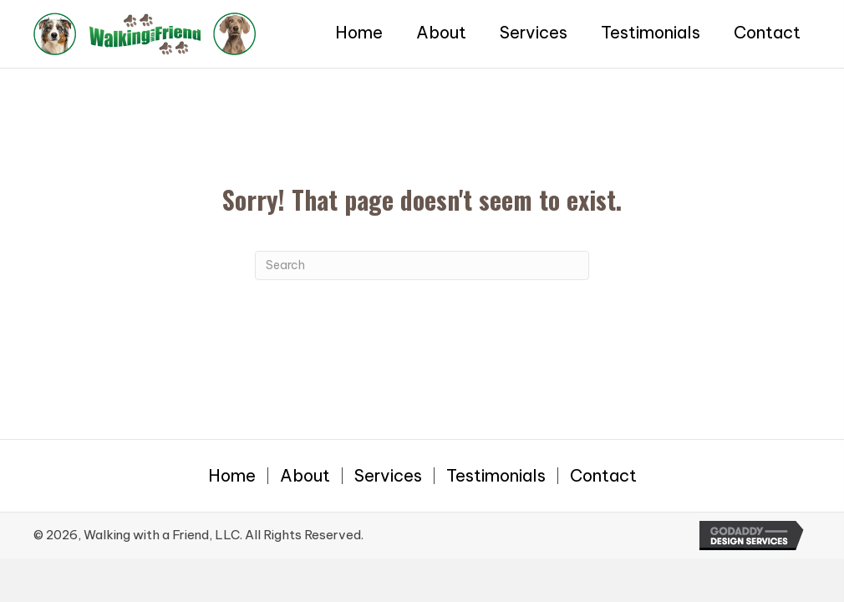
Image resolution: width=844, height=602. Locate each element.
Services (388, 475)
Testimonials (496, 475)
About (305, 475)
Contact (603, 475)
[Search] (422, 265)
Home (232, 475)
